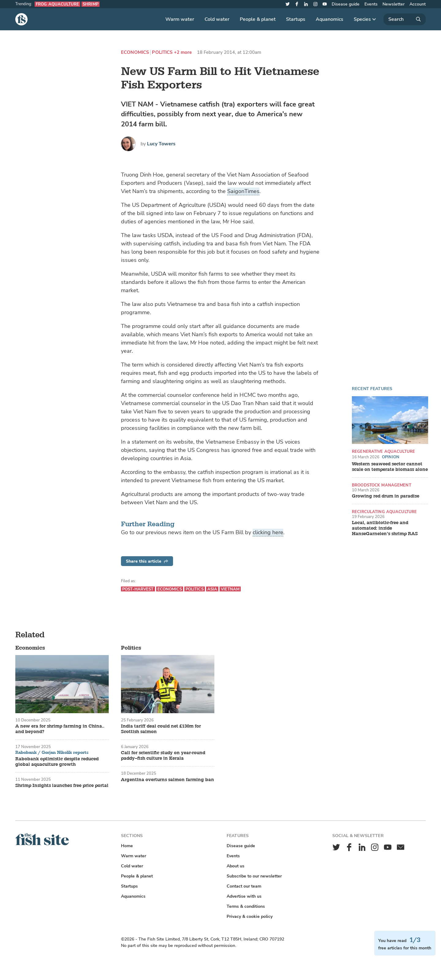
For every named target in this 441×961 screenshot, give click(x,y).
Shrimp (90, 4)
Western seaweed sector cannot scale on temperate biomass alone (390, 466)
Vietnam (230, 589)
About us (235, 866)
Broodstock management (381, 485)
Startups (295, 19)
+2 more (183, 52)
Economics (135, 52)
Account (417, 4)
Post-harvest (138, 589)
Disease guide (346, 4)
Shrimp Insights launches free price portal (61, 785)
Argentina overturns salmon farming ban (167, 780)
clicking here (268, 532)
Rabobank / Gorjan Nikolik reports (52, 752)
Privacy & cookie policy (250, 916)
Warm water (179, 19)
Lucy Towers (161, 143)
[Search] (404, 19)
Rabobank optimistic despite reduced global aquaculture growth (57, 761)
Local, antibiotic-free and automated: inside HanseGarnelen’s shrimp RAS (385, 528)
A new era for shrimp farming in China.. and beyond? (59, 729)
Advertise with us (244, 896)
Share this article (147, 561)
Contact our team (244, 886)
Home (127, 846)
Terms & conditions (246, 906)
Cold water (217, 19)
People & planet (258, 19)
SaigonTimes (243, 191)
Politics (162, 52)
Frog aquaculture (57, 4)
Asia (212, 589)
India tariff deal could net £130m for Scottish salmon (161, 729)
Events (371, 4)
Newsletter (394, 4)
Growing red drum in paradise (385, 496)
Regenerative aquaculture (383, 451)
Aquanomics (329, 19)
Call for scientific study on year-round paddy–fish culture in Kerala (163, 755)
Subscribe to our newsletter (254, 876)
